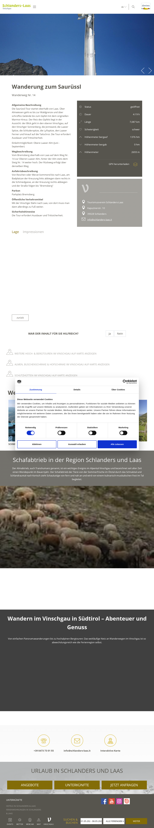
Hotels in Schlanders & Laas (21, 806)
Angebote (30, 785)
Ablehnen (36, 444)
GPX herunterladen (124, 164)
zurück (20, 317)
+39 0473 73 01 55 (44, 743)
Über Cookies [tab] (118, 389)
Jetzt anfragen (124, 785)
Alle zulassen (117, 444)
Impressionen (33, 231)
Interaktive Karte (110, 743)
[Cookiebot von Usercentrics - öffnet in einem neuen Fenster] (125, 382)
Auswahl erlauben (77, 444)
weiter (136, 821)
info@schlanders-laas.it (99, 219)
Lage (15, 231)
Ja (109, 333)
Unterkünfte (77, 785)
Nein (120, 333)
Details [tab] (77, 389)
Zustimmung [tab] (36, 389)
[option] (77, 44)
